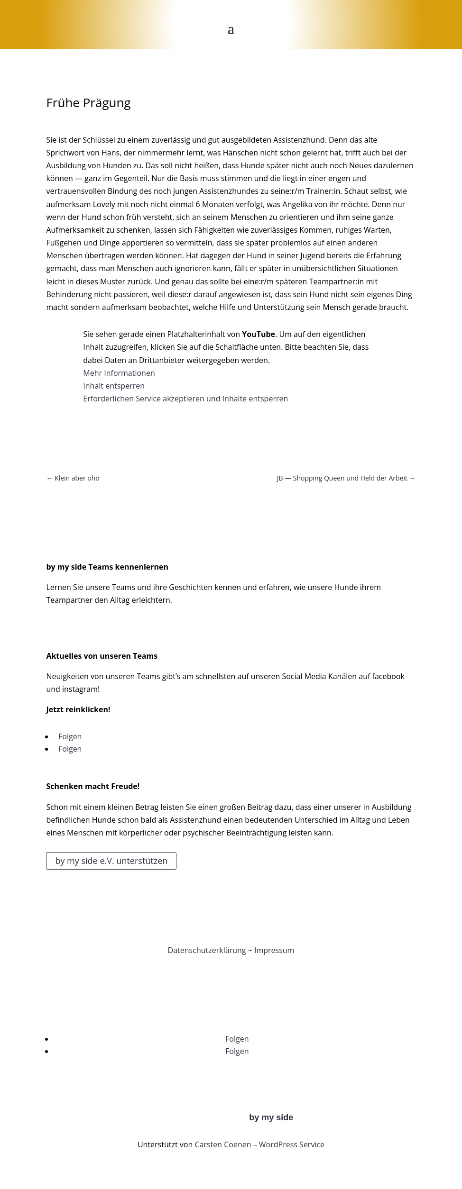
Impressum (274, 950)
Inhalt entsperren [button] (114, 386)
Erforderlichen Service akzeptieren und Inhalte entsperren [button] (185, 398)
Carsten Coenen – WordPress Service (259, 1144)
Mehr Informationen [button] (119, 373)
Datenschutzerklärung (207, 950)
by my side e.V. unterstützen (111, 860)
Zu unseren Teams (92, 628)
